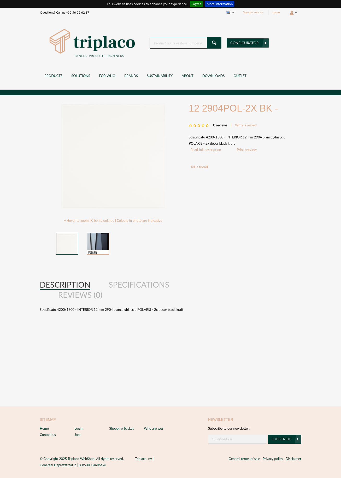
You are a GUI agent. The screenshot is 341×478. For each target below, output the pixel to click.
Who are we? (153, 428)
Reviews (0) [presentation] (80, 294)
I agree (196, 4)
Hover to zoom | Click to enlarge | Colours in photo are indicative (114, 220)
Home (44, 428)
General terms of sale (244, 459)
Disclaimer (293, 459)
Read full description (206, 150)
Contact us (48, 435)
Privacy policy (273, 459)
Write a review (246, 125)
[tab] (65, 284)
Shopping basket (121, 428)
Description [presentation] (65, 284)
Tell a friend (199, 167)
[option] (113, 156)
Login (276, 12)
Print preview (247, 150)
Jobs (77, 435)
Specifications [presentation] (139, 284)
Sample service (253, 12)
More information (220, 4)
